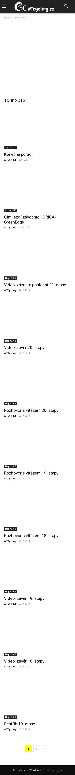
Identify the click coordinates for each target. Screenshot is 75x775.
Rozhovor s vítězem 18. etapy (31, 535)
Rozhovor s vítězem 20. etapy (31, 410)
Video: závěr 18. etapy (24, 661)
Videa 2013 (10, 210)
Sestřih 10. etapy (19, 723)
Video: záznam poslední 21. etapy (35, 284)
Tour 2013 (10, 147)
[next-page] (45, 749)
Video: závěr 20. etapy (24, 347)
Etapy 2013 (10, 278)
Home (7, 17)
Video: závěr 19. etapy (24, 598)
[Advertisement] (37, 59)
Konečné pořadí (18, 154)
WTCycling (10, 159)
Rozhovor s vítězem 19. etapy (31, 473)
